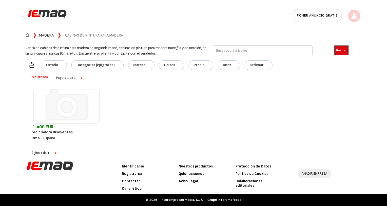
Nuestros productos (196, 166)
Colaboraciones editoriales (248, 183)
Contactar (131, 181)
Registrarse (132, 173)
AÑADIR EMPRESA (314, 173)
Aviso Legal (188, 181)
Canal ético (132, 188)
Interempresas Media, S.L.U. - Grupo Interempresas (200, 200)
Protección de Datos (253, 166)
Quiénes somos (191, 173)
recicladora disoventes (52, 132)
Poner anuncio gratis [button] (317, 15)
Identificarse (133, 166)
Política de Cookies (251, 173)
